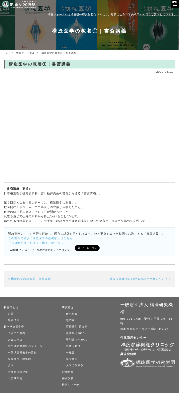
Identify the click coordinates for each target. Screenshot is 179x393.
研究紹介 (68, 307)
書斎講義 (68, 378)
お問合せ (68, 371)
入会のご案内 (16, 333)
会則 (11, 365)
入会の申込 (15, 339)
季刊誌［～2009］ (78, 339)
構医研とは (11, 307)
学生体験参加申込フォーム (25, 345)
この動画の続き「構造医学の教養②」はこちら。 (42, 238)
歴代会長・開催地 (19, 358)
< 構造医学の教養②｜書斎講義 (29, 278)
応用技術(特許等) (77, 326)
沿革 (11, 313)
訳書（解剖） (74, 345)
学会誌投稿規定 (18, 371)
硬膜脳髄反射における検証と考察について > (140, 278)
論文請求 (72, 358)
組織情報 (14, 320)
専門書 (70, 320)
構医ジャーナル (72, 384)
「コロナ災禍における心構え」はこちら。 (37, 242)
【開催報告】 (16, 378)
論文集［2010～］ (78, 333)
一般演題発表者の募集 (22, 352)
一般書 (70, 352)
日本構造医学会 (14, 326)
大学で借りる (74, 365)
